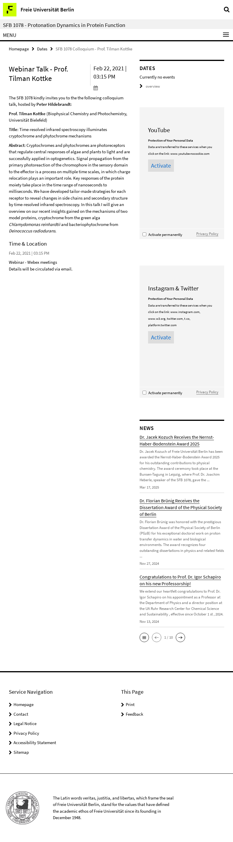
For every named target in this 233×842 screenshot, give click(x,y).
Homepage (19, 49)
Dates (42, 49)
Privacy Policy (207, 233)
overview (150, 86)
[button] (144, 637)
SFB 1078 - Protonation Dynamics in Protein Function (64, 24)
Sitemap (21, 752)
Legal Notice (25, 723)
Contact (21, 714)
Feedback (134, 714)
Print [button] (130, 704)
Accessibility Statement (35, 742)
